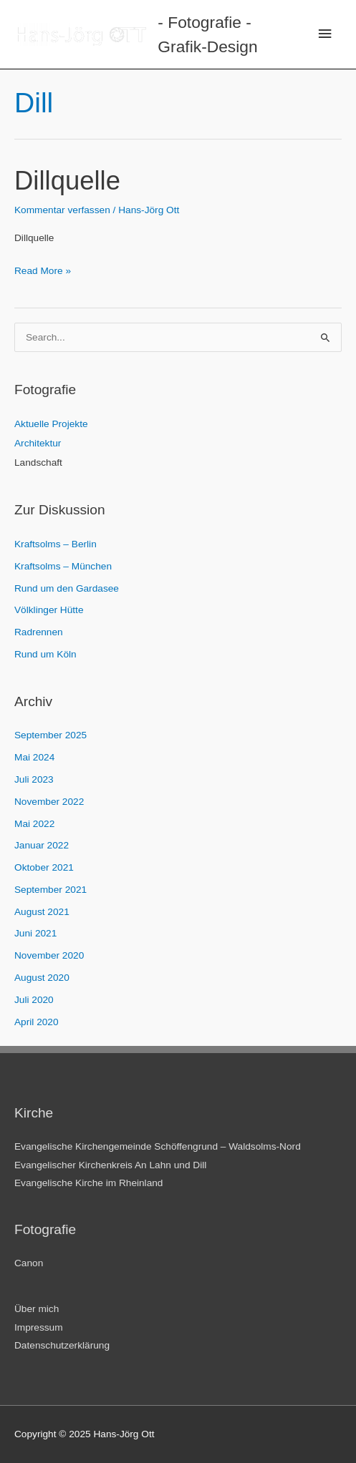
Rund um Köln (45, 654)
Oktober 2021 (44, 867)
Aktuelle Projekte (51, 424)
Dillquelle (67, 180)
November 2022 (49, 801)
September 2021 (50, 889)
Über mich (36, 1308)
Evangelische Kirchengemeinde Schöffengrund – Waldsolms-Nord (157, 1146)
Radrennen (38, 632)
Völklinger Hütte (49, 610)
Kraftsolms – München (63, 566)
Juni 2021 (35, 933)
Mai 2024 (34, 757)
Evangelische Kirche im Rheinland (88, 1183)
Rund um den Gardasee (66, 588)
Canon (28, 1263)
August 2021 (41, 911)
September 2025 (50, 735)
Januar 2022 (41, 845)
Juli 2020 (34, 999)
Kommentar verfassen (62, 210)
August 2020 (41, 977)
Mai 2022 (34, 823)
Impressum (38, 1327)
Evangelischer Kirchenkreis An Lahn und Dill (110, 1165)
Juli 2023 (34, 779)
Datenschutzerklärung (62, 1345)
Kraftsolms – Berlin (55, 544)
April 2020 (36, 1022)
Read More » (42, 269)
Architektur (37, 443)
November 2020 (49, 955)
